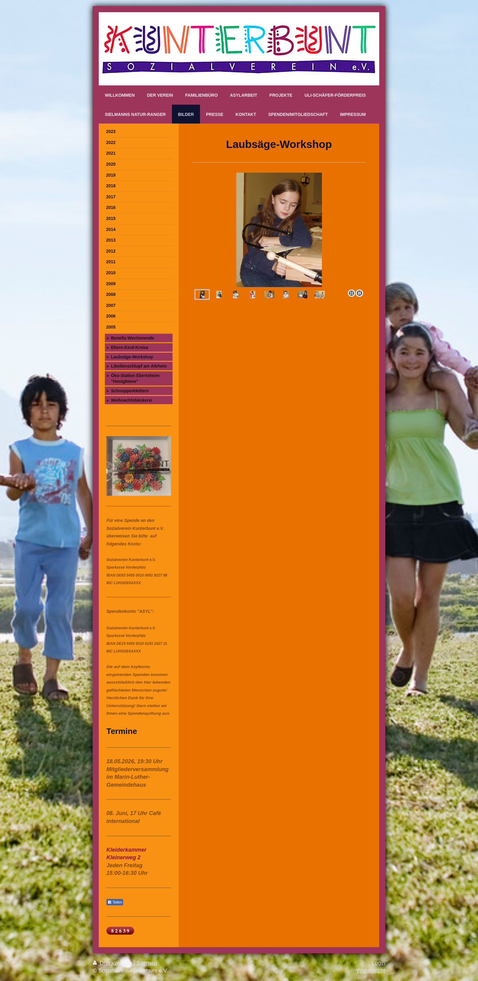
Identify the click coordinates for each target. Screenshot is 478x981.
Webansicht (370, 971)
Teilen (115, 902)
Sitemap (147, 963)
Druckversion (113, 963)
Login (378, 963)
